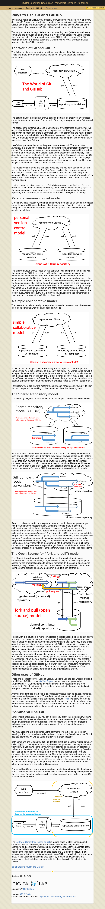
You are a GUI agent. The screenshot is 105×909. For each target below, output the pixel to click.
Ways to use (51, 8)
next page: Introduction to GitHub (27, 867)
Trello (66, 699)
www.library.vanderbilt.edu (63, 897)
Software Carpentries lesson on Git (33, 842)
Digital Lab (44, 897)
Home (8, 8)
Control (29, 8)
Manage (18, 8)
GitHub (39, 8)
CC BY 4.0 (25, 894)
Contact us (28, 889)
